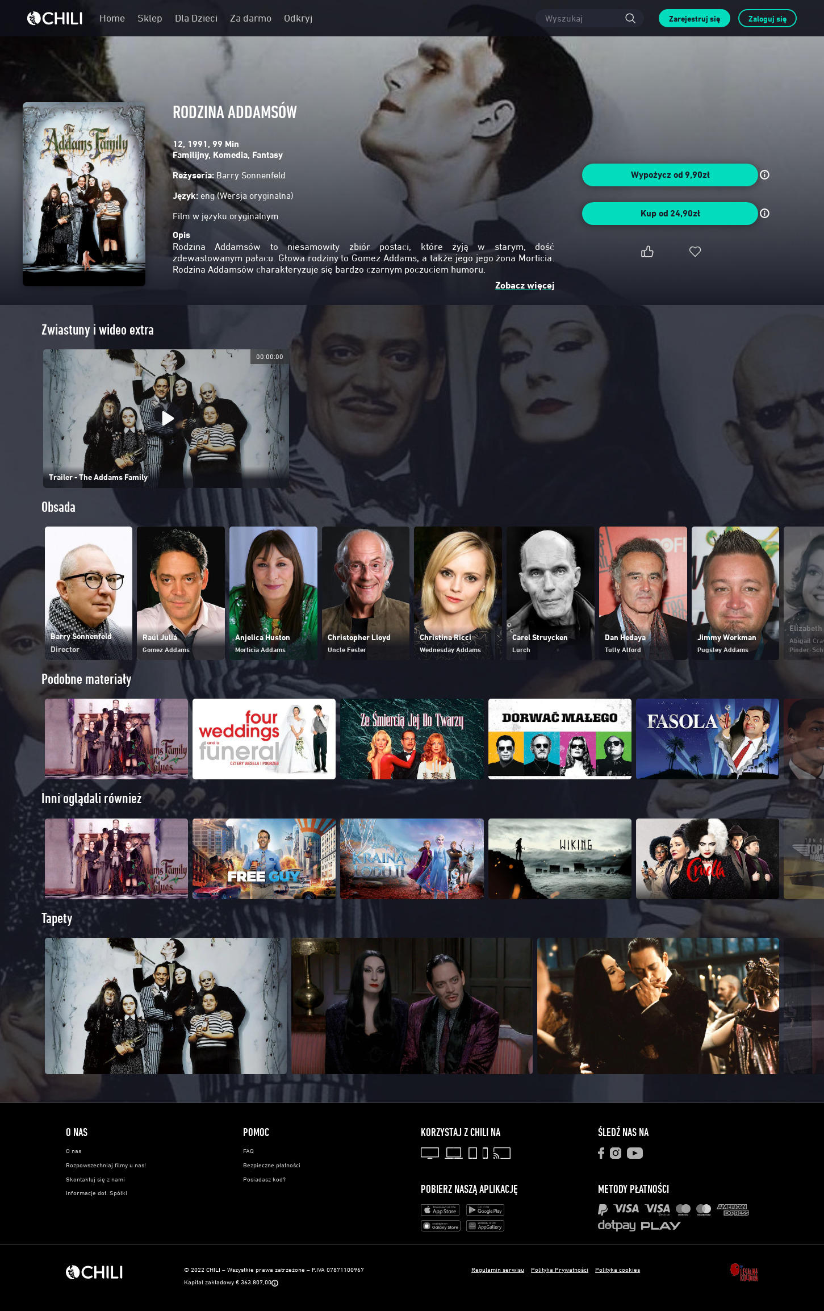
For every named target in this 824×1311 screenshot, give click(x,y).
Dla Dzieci (196, 18)
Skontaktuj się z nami (95, 1179)
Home (112, 18)
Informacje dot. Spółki (96, 1192)
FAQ (248, 1150)
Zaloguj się (767, 18)
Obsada (58, 507)
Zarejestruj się (694, 18)
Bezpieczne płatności (271, 1165)
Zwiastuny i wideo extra (97, 330)
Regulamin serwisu (497, 1269)
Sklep (149, 18)
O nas (73, 1150)
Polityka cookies (617, 1269)
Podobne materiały (86, 679)
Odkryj (298, 18)
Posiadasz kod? (264, 1179)
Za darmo (250, 18)
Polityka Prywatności (559, 1269)
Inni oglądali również (91, 798)
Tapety (57, 918)
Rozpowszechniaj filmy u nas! (106, 1165)
